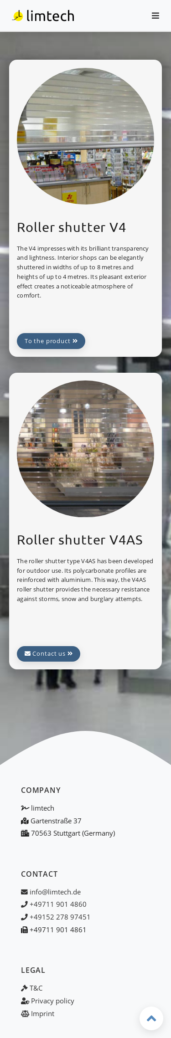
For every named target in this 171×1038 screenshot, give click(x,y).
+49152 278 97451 (56, 916)
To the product (51, 341)
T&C (31, 987)
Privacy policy (47, 1000)
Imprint (37, 1013)
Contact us (49, 653)
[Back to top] (151, 1018)
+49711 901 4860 (54, 904)
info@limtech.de (51, 891)
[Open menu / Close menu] (151, 15)
